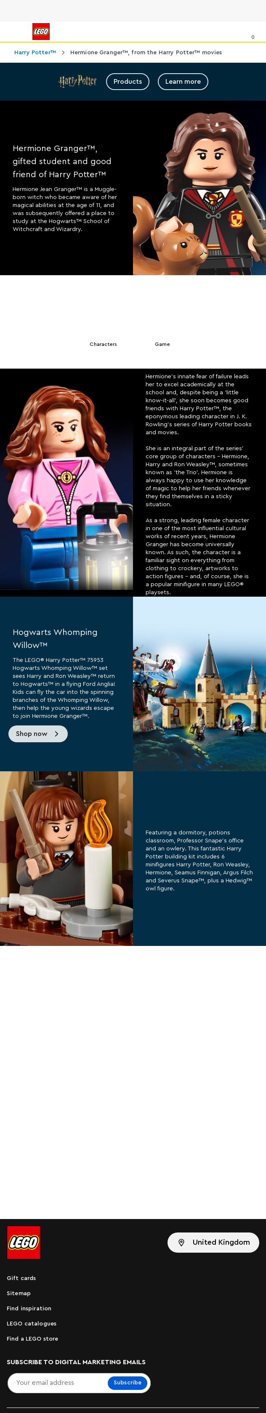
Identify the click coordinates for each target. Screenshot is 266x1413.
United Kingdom (221, 1242)
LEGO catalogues (31, 1324)
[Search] (235, 31)
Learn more (183, 81)
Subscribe (127, 1383)
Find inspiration (29, 1309)
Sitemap (19, 1293)
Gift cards (21, 1278)
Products (128, 81)
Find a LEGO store (32, 1339)
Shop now (32, 733)
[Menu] (15, 31)
